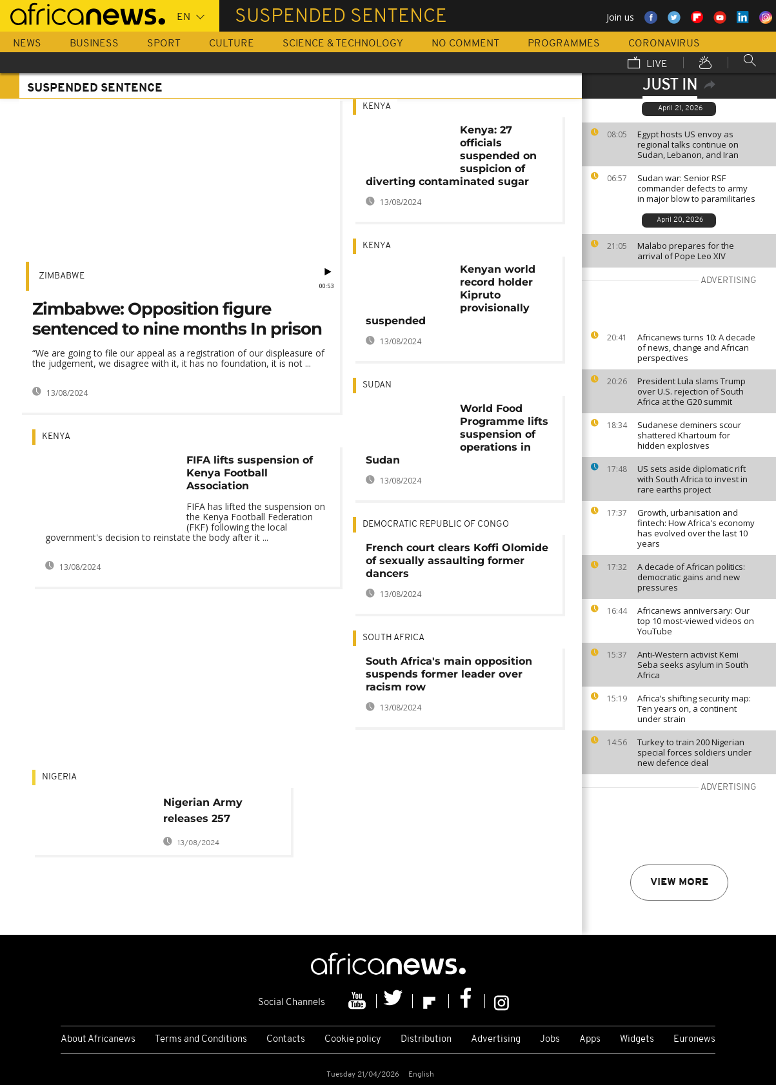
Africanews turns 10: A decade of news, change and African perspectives (696, 347)
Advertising (496, 1039)
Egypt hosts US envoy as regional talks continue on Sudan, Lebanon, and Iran (688, 144)
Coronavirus (664, 44)
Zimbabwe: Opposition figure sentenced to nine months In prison (177, 318)
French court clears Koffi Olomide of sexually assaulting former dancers (457, 561)
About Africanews (98, 1039)
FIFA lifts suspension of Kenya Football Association (249, 473)
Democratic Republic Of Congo (436, 524)
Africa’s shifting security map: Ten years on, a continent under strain (694, 708)
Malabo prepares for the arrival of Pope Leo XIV (685, 250)
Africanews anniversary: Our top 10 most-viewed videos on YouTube (695, 620)
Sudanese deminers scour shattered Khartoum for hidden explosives (689, 435)
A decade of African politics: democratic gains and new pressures (691, 577)
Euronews (694, 1039)
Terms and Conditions (201, 1039)
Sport (164, 44)
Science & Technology (343, 44)
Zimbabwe (62, 276)
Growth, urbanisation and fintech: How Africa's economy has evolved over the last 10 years (696, 528)
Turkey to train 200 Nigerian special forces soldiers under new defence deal (694, 752)
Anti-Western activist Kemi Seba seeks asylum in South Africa (692, 664)
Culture (231, 44)
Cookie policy (352, 1039)
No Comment (465, 44)
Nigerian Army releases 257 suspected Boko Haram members (209, 812)
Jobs (550, 1039)
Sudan (377, 385)
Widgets (637, 1039)
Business (94, 44)
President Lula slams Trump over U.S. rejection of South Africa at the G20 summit (691, 391)
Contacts (285, 1039)
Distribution (426, 1039)
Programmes (564, 44)
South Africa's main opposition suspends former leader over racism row (449, 674)
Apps (590, 1039)
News (27, 44)
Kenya (56, 437)
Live (648, 64)
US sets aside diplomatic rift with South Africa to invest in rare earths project (692, 479)
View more (679, 882)
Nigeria (59, 777)
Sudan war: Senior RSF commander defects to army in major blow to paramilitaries (696, 188)
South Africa (393, 638)
